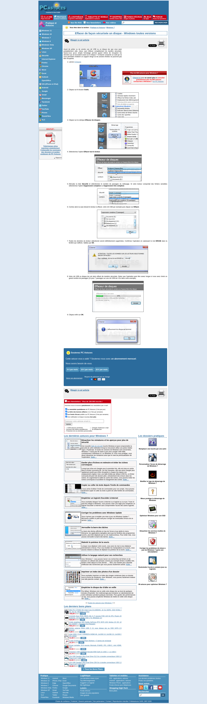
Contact (108, 701)
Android (55, 678)
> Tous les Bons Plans (93, 669)
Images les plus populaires (89, 693)
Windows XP (45, 690)
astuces (125, 678)
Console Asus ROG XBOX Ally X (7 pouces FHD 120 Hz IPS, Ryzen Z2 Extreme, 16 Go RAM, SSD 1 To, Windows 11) (95, 617)
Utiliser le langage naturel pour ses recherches (102, 555)
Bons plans (113, 691)
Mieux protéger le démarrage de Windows (152, 499)
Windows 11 (45, 678)
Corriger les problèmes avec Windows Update (102, 513)
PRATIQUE (60, 17)
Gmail (54, 690)
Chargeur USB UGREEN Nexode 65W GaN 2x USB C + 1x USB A (92, 652)
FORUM (159, 17)
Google (65, 688)
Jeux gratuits (84, 695)
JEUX (147, 17)
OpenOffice (66, 683)
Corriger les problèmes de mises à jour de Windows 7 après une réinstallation (152, 550)
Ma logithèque (85, 685)
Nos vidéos (111, 23)
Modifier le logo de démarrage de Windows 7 (152, 482)
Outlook (55, 693)
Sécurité (65, 693)
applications (117, 678)
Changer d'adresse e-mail (100, 428)
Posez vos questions (146, 681)
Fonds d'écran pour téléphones (120, 685)
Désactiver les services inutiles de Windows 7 (152, 532)
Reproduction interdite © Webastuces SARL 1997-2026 (132, 701)
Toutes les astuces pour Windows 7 (100, 603)
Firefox (54, 688)
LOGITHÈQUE (75, 17)
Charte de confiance (62, 701)
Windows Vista (46, 688)
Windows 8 (45, 683)
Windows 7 (45, 685)
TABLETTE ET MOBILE (96, 17)
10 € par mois (87, 369)
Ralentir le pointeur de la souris (95, 542)
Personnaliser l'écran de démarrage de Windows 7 (152, 465)
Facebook (55, 697)
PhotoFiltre (45, 697)
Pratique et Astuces (51, 24)
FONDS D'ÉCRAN (133, 17)
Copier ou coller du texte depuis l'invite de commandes (106, 485)
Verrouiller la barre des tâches (95, 527)
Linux (43, 693)
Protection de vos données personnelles (79, 431)
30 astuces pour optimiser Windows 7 (152, 584)
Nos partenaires (98, 701)
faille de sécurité (97, 446)
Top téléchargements (87, 681)
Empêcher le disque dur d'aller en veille (99, 587)
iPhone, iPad (56, 681)
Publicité (74, 701)
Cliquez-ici (58, 157)
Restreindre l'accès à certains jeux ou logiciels (152, 568)
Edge (54, 683)
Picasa (65, 695)
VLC (42, 695)
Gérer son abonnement (74, 378)
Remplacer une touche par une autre (152, 449)
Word (64, 678)
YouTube (66, 690)
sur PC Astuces (158, 63)
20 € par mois (102, 369)
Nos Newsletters (93, 23)
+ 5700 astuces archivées (74, 428)
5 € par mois (72, 369)
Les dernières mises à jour (89, 678)
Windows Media (68, 697)
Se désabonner (97, 429)
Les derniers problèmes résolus (150, 678)
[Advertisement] (145, 623)
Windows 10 (45, 681)
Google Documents (69, 685)
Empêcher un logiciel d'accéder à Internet (100, 498)
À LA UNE (46, 17)
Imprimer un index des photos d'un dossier (100, 572)
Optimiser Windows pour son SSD (152, 516)
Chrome (55, 685)
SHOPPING (116, 17)
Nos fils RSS (76, 23)
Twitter (54, 695)
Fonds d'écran (85, 691)
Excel (64, 681)
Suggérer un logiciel (87, 683)
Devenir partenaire (85, 701)
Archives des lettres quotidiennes (77, 429)
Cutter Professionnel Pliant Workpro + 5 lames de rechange (90, 641)
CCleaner (77, 62)
